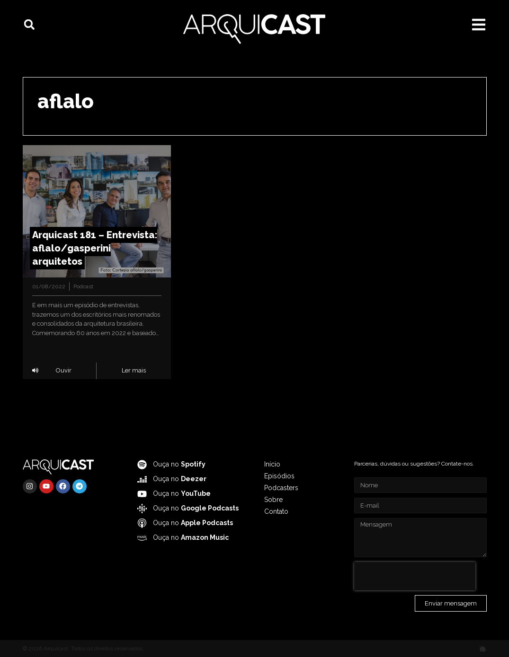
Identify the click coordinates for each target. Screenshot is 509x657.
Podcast (83, 286)
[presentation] (414, 576)
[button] (29, 24)
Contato (276, 511)
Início (272, 464)
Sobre (273, 499)
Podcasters (281, 488)
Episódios (279, 476)
